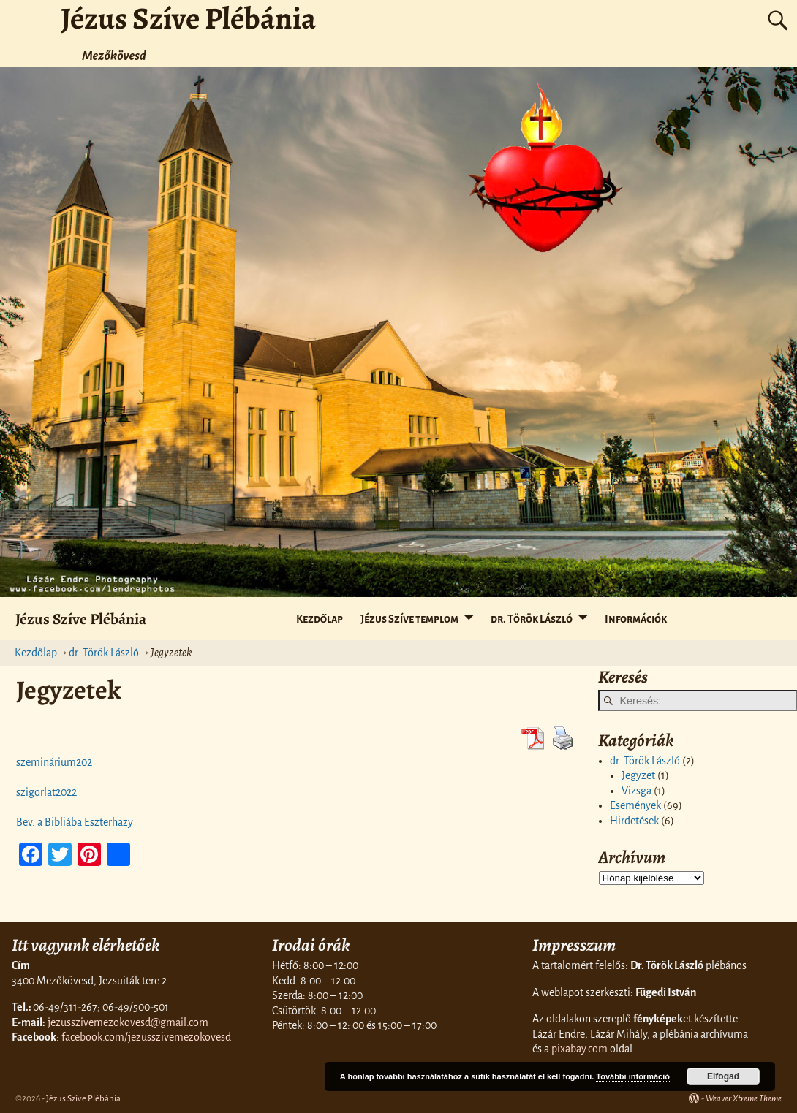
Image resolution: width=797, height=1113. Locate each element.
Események (635, 805)
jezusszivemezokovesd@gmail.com (128, 1022)
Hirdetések (634, 821)
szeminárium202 (54, 762)
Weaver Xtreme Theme (744, 1098)
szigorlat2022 (46, 792)
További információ (633, 1076)
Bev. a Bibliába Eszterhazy (74, 822)
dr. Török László (532, 619)
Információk (636, 619)
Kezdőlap (320, 619)
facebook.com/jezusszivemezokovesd (146, 1037)
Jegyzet (638, 775)
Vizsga (636, 791)
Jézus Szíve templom (409, 619)
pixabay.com (579, 1049)
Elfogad (723, 1076)
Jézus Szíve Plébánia (80, 618)
